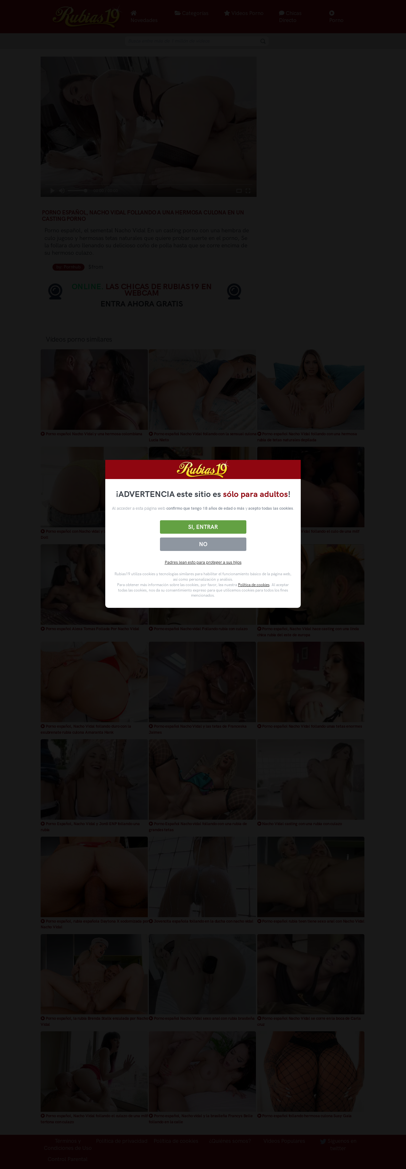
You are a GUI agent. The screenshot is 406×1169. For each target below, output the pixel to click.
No (203, 544)
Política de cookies (253, 585)
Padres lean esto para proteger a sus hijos (203, 562)
